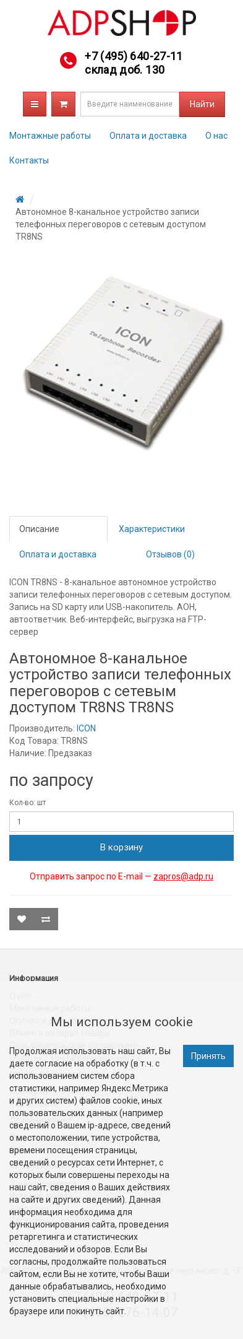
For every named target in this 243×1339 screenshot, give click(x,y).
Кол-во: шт (27, 802)
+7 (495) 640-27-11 (133, 56)
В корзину (121, 847)
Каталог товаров (34, 104)
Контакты (29, 160)
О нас (216, 136)
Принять (208, 1056)
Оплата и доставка (148, 136)
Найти (202, 104)
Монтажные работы (50, 136)
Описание (39, 529)
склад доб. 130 (124, 69)
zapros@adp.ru (183, 876)
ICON (86, 728)
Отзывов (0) (170, 554)
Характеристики (152, 529)
